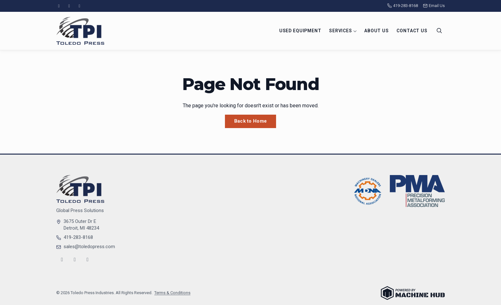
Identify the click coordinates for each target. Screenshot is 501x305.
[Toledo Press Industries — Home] (80, 31)
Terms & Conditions (172, 292)
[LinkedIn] (79, 6)
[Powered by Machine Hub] (413, 293)
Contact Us (412, 30)
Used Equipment (300, 30)
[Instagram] (58, 6)
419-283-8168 (402, 5)
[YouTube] (69, 6)
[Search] (439, 30)
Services (343, 30)
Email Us (434, 5)
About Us (376, 30)
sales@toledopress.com (89, 246)
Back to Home (250, 121)
